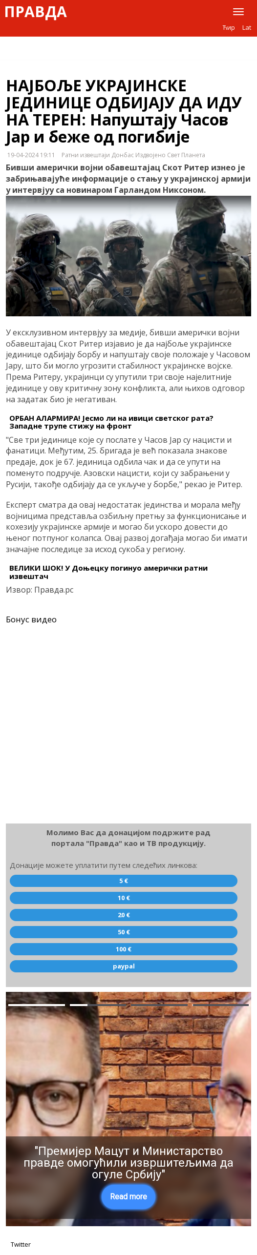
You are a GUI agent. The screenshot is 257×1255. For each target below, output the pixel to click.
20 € (124, 914)
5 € (123, 880)
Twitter (21, 1244)
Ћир (229, 27)
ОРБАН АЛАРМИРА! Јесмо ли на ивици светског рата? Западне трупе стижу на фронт (111, 422)
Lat (246, 27)
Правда (35, 11)
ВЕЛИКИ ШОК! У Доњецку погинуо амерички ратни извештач (108, 572)
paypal (124, 966)
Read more (128, 1196)
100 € (123, 949)
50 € (124, 931)
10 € (124, 897)
